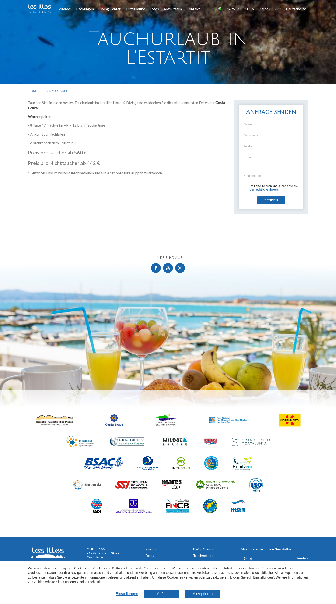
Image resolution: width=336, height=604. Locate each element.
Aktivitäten (173, 9)
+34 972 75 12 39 (268, 9)
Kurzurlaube (135, 9)
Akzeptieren (203, 594)
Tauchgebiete (203, 556)
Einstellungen (127, 594)
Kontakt (193, 9)
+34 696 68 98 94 (235, 9)
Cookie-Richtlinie (89, 582)
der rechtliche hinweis (264, 189)
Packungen (85, 9)
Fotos (154, 9)
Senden (271, 200)
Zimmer (65, 9)
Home (33, 91)
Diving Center (109, 9)
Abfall (161, 594)
